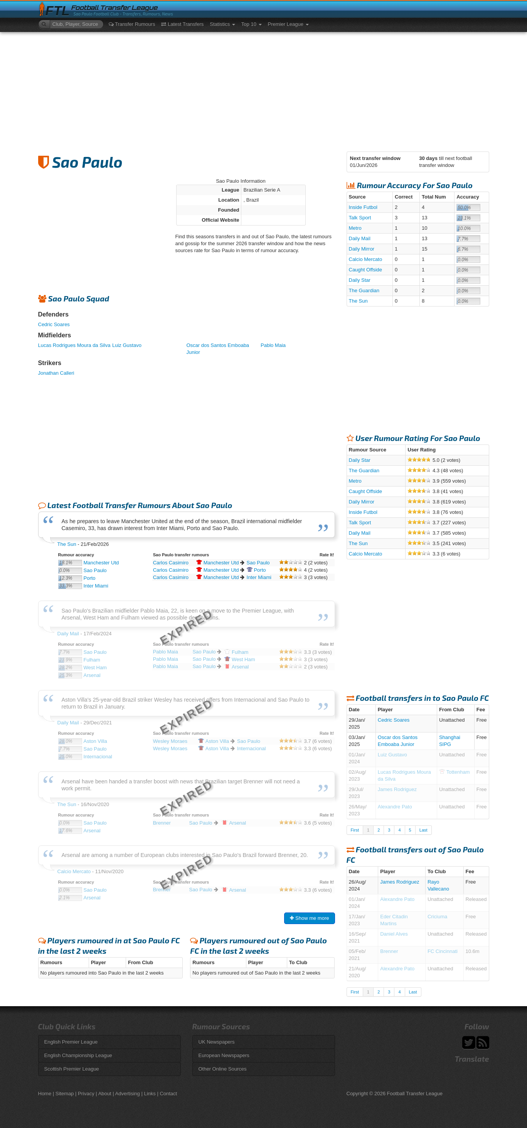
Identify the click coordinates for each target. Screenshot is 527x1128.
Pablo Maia (273, 345)
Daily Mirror (361, 249)
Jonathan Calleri (56, 373)
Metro (355, 228)
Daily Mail (359, 238)
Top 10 (251, 24)
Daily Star (359, 280)
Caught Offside (365, 270)
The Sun (66, 544)
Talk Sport (360, 218)
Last (423, 830)
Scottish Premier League (71, 1069)
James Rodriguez (397, 789)
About (104, 1093)
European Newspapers (224, 1055)
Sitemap (65, 1093)
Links (149, 1093)
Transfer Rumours (132, 24)
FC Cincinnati (443, 951)
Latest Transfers (182, 24)
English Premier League (71, 1042)
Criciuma (437, 916)
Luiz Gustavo (126, 345)
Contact (168, 1093)
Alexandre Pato (395, 807)
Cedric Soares (54, 324)
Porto (90, 578)
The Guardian (364, 290)
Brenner (389, 951)
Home (45, 1093)
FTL (57, 11)
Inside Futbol (363, 207)
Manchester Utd (101, 563)
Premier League (288, 24)
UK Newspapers (217, 1042)
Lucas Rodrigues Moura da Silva (74, 345)
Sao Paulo (95, 570)
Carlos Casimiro (171, 563)
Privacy (86, 1093)
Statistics (222, 24)
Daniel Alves (394, 934)
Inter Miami (96, 586)
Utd (217, 563)
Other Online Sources (223, 1069)
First (355, 830)
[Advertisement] (263, 90)
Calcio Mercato (365, 259)
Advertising (127, 1093)
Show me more (309, 918)
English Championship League (78, 1055)
